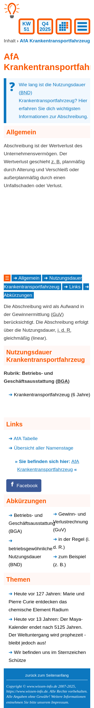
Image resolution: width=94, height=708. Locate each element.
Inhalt (10, 40)
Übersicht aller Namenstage (43, 448)
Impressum (59, 702)
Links (74, 286)
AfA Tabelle (26, 438)
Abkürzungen (18, 295)
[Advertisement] (47, 231)
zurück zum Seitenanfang (47, 675)
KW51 (26, 26)
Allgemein (28, 278)
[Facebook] (23, 485)
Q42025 (45, 26)
